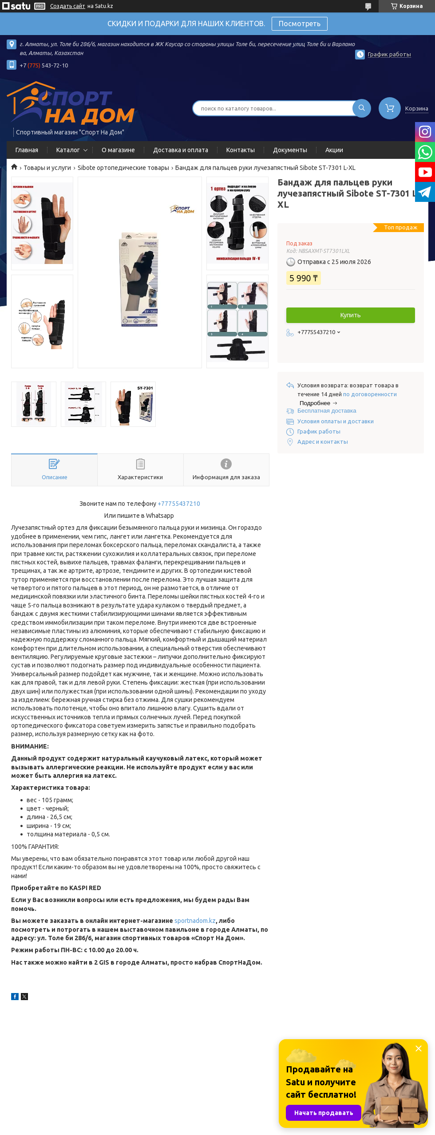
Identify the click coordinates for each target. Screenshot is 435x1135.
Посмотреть (299, 24)
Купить (350, 315)
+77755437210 (179, 503)
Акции (334, 150)
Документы (290, 150)
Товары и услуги (47, 167)
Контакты (240, 150)
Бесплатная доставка (326, 410)
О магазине (118, 150)
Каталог (68, 150)
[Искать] (361, 108)
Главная (27, 150)
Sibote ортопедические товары (123, 167)
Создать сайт (67, 6)
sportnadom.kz (195, 920)
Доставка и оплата (180, 150)
